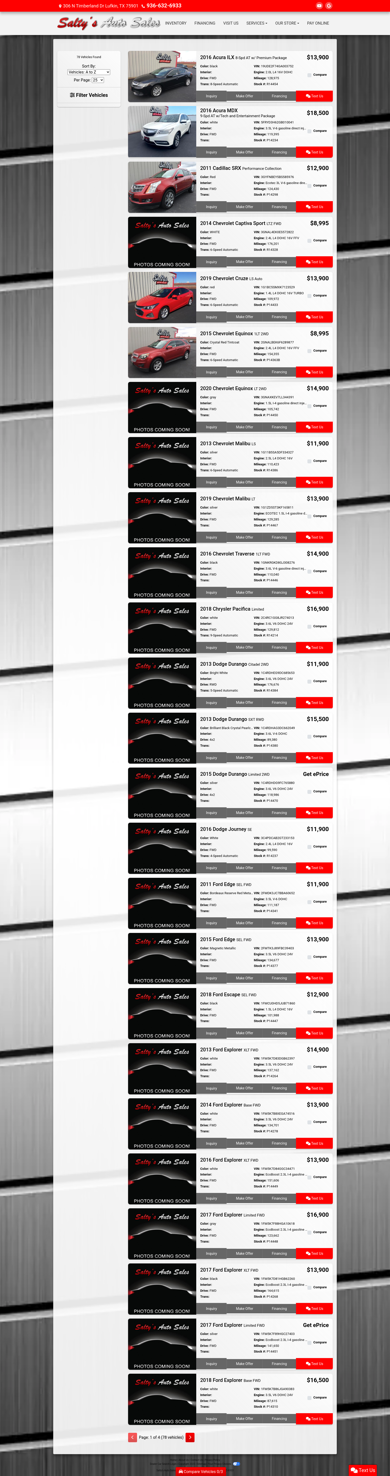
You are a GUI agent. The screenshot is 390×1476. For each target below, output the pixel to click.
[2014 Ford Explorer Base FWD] (162, 1123)
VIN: (257, 66)
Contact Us (197, 1459)
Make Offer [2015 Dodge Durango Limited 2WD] (244, 811)
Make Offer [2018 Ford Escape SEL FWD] (244, 1032)
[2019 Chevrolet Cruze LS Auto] (162, 296)
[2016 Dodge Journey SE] (162, 847)
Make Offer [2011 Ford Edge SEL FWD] (244, 922)
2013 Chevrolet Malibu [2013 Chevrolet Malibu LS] (228, 443)
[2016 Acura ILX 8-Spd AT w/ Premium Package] (162, 76)
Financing (279, 95)
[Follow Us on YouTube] (319, 6)
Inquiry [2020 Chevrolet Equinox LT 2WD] (211, 426)
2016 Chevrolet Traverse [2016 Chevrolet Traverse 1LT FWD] (235, 553)
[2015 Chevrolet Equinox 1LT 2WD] (162, 351)
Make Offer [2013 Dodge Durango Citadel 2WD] (244, 701)
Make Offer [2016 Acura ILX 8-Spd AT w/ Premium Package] (244, 95)
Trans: (204, 84)
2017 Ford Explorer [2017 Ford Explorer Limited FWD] (232, 1214)
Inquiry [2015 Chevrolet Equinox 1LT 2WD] (211, 371)
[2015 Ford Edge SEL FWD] (162, 957)
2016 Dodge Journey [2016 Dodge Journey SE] (226, 829)
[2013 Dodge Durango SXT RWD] (162, 737)
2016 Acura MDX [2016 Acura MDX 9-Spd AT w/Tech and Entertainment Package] (237, 113)
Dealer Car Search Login (163, 1463)
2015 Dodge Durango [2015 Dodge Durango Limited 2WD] (235, 774)
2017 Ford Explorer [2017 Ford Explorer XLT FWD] (229, 1269)
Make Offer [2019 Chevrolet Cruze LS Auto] (244, 316)
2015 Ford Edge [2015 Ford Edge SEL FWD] (225, 939)
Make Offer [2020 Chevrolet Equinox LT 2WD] (244, 426)
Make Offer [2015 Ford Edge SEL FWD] (244, 977)
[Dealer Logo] (109, 23)
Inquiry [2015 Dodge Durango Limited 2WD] (211, 811)
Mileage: (260, 78)
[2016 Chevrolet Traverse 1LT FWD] (162, 572)
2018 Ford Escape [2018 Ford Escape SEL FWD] (228, 994)
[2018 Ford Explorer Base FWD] (162, 1398)
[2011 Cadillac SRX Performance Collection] (162, 186)
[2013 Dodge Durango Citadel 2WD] (162, 682)
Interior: (206, 72)
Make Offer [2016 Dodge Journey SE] (244, 867)
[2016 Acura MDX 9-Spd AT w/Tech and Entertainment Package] (162, 131)
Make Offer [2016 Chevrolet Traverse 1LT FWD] (244, 591)
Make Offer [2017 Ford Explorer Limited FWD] (244, 1252)
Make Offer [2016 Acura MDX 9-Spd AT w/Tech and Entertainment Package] (244, 151)
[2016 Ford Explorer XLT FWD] (162, 1178)
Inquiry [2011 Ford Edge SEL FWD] (211, 922)
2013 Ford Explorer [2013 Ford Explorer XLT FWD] (229, 1049)
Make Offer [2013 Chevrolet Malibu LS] (244, 481)
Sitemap (201, 1463)
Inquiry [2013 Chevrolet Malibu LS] (211, 481)
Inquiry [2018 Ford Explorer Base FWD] (211, 1417)
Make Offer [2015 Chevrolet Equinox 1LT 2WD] (244, 371)
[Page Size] (98, 80)
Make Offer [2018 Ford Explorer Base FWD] (244, 1417)
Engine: (259, 72)
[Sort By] (88, 72)
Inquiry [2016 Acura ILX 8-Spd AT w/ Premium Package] (211, 95)
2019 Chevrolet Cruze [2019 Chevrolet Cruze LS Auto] (231, 278)
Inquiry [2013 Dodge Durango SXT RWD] (211, 756)
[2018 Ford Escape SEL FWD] (162, 1012)
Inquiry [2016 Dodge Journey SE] (211, 867)
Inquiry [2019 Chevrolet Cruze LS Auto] (211, 316)
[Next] (190, 1437)
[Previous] (132, 1437)
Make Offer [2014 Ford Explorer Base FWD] (244, 1142)
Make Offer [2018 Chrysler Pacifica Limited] (244, 646)
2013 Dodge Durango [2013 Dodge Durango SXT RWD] (232, 719)
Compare (320, 74)
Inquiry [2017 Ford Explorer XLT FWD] (211, 1307)
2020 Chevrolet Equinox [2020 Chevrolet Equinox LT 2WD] (233, 388)
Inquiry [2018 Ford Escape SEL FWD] (211, 1032)
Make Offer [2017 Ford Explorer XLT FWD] (244, 1307)
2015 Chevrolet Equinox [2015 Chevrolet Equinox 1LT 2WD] (234, 333)
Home (173, 1459)
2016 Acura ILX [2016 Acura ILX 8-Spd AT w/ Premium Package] (243, 57)
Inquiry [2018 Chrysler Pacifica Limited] (211, 646)
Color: (204, 66)
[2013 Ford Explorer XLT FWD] (162, 1068)
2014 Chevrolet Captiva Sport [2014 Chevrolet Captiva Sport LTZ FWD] (240, 223)
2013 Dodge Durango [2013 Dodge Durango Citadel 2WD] (234, 663)
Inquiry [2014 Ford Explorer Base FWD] (211, 1142)
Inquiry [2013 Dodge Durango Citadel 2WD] (211, 701)
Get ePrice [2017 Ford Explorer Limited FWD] (317, 1325)
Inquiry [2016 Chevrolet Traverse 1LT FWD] (211, 591)
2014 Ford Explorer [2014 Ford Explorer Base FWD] (230, 1104)
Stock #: (260, 84)
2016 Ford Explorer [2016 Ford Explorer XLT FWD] (229, 1159)
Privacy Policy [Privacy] (212, 1459)
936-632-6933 (161, 5)
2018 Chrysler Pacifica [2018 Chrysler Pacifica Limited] (232, 608)
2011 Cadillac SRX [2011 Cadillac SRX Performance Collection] (241, 168)
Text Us (314, 95)
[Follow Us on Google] (329, 6)
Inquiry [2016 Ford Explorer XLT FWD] (211, 1197)
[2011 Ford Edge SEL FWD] (162, 902)
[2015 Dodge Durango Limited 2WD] (162, 792)
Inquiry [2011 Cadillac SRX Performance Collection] (211, 205)
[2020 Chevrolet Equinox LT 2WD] (162, 407)
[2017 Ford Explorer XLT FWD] (162, 1288)
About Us (184, 1459)
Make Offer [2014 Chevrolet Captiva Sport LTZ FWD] (244, 260)
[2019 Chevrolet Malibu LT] (162, 517)
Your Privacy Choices (224, 1463)
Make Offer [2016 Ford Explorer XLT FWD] (244, 1197)
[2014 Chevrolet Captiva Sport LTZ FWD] (162, 241)
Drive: (204, 78)
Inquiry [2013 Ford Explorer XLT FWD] (211, 1087)
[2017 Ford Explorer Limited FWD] (162, 1233)
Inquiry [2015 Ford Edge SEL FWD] (211, 977)
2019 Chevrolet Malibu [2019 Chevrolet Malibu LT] (227, 498)
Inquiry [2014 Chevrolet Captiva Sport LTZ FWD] (211, 260)
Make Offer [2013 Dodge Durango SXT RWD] (244, 756)
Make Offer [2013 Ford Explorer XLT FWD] (244, 1087)
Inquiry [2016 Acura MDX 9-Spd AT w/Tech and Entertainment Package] (211, 151)
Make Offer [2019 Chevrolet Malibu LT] (244, 536)
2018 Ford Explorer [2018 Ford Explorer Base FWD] (230, 1380)
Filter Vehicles (89, 95)
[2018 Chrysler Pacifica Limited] (162, 627)
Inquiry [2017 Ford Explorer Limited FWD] (211, 1252)
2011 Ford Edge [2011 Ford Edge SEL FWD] (225, 884)
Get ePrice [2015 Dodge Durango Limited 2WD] (317, 774)
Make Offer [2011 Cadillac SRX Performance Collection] (244, 205)
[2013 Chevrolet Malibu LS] (162, 462)
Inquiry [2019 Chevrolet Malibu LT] (211, 536)
